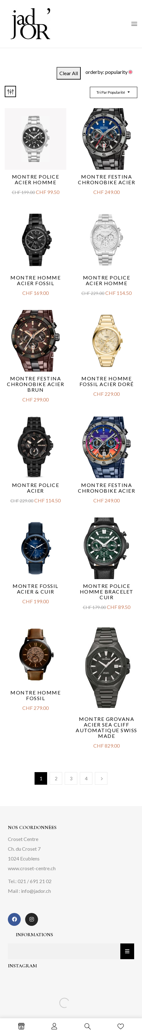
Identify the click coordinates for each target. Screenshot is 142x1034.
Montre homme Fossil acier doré (106, 381)
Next (101, 778)
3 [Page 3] (71, 778)
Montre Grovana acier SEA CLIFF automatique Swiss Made (106, 727)
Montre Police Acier (35, 488)
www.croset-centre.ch (32, 868)
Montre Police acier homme (106, 280)
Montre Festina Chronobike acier (106, 179)
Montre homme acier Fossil (35, 280)
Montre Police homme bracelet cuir (107, 591)
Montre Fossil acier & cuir (35, 588)
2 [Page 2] (56, 778)
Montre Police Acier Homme (35, 179)
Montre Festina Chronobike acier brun (35, 384)
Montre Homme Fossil (35, 695)
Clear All (68, 73)
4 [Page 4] (86, 778)
